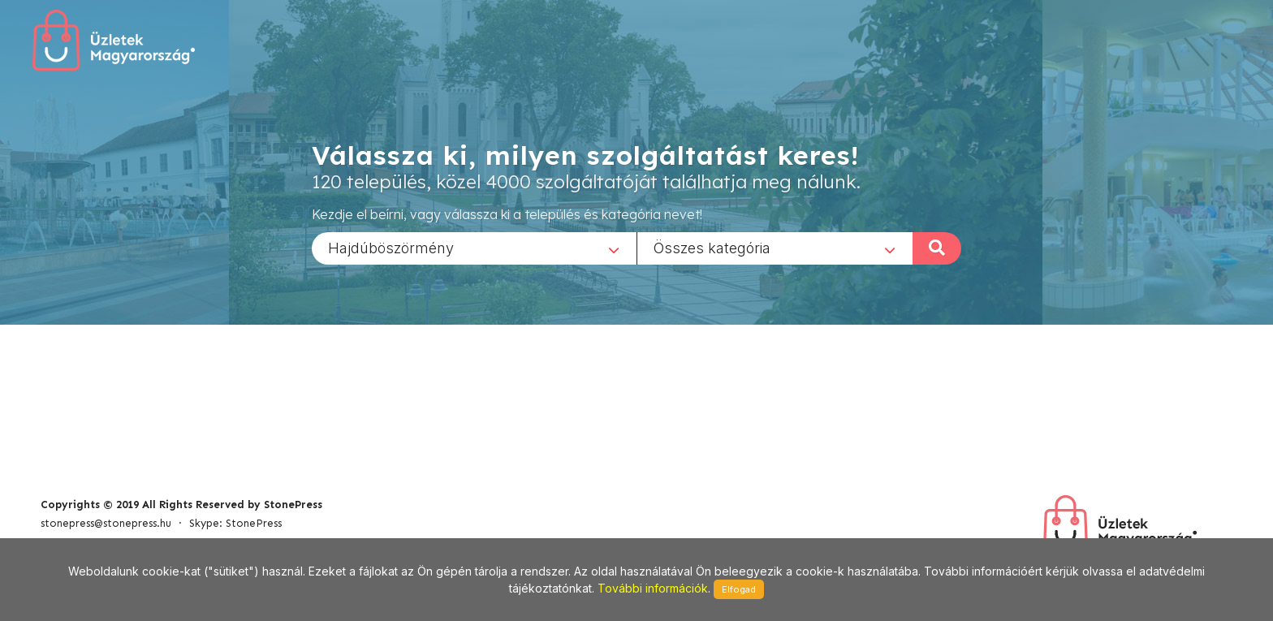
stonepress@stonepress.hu (106, 523)
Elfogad (739, 589)
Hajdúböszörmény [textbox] (391, 247)
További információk (653, 588)
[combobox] (474, 247)
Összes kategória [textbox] (712, 247)
